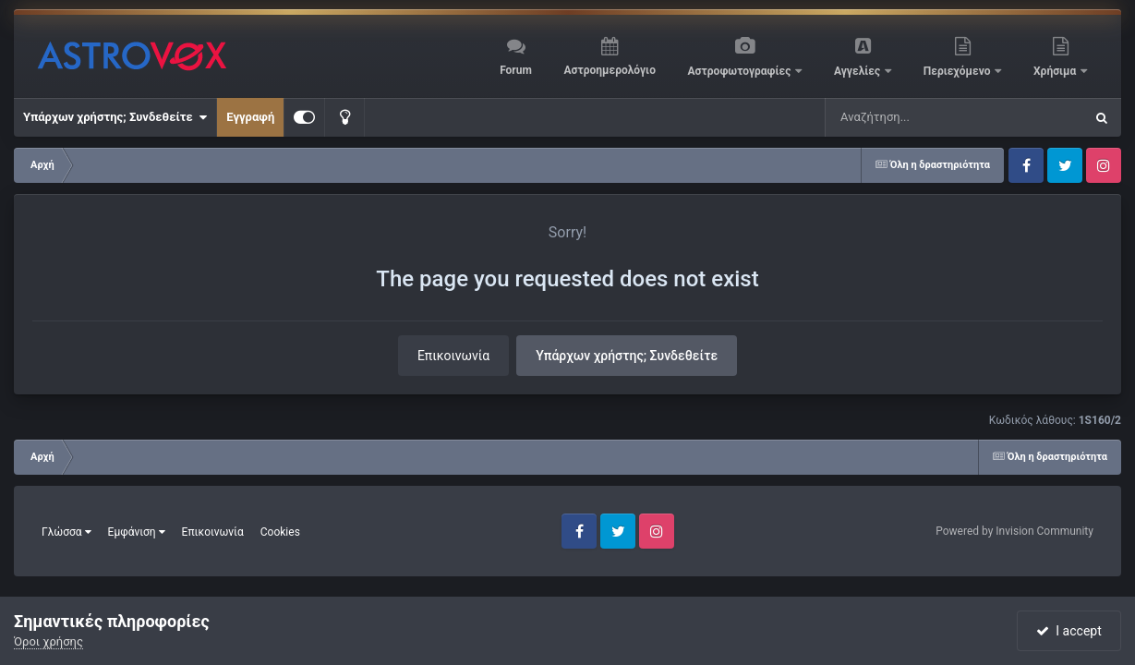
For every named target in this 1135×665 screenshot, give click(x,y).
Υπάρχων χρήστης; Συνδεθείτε (115, 117)
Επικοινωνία (453, 355)
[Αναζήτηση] (917, 117)
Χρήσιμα (1056, 71)
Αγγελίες (858, 71)
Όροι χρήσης (48, 641)
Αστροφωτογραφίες (741, 71)
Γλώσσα (66, 532)
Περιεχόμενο (959, 71)
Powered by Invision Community (1014, 531)
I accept (1068, 630)
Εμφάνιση (136, 532)
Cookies (280, 532)
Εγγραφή (250, 117)
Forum (516, 70)
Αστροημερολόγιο (609, 70)
